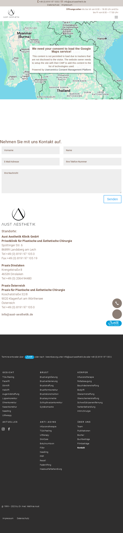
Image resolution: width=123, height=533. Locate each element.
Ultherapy (7, 415)
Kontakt (81, 447)
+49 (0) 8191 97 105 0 (49, 1)
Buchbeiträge (83, 439)
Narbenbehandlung (86, 407)
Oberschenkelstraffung (88, 398)
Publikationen (83, 431)
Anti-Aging (48, 422)
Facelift (5, 381)
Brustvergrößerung (48, 377)
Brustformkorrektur (49, 390)
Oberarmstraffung (85, 394)
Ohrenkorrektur (9, 402)
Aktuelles (10, 422)
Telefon (117, 303)
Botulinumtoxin (47, 443)
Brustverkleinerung (48, 381)
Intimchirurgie (83, 411)
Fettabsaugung (84, 381)
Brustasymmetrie (48, 398)
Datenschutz (53, 5)
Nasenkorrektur (9, 407)
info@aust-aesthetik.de (75, 1)
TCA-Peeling (8, 377)
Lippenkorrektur (9, 398)
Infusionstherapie (85, 377)
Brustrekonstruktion (49, 394)
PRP (42, 456)
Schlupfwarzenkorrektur (51, 402)
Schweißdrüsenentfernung (89, 402)
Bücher (80, 435)
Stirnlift (5, 385)
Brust (44, 372)
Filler (42, 447)
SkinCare (44, 439)
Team (80, 426)
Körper (83, 372)
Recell (43, 460)
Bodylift (80, 390)
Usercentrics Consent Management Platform (68, 69)
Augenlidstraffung (10, 394)
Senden (112, 199)
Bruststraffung (46, 385)
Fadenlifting (45, 465)
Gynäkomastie (47, 407)
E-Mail (117, 314)
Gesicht (8, 372)
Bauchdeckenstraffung (88, 385)
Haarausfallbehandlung (51, 469)
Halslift (5, 390)
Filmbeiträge (83, 443)
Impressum (67, 5)
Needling (6, 411)
